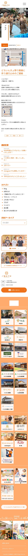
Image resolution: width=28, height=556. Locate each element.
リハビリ (7, 205)
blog (5, 189)
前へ (8, 135)
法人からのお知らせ (10, 211)
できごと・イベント (10, 197)
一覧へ (14, 135)
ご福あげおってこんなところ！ (14, 194)
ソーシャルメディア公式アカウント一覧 (14, 510)
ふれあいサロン (9, 200)
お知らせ (7, 191)
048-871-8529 (9, 288)
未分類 (6, 208)
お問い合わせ (5, 543)
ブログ (6, 202)
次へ (20, 135)
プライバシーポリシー (8, 548)
